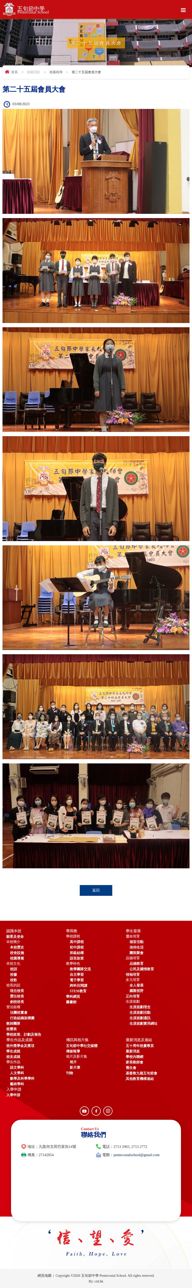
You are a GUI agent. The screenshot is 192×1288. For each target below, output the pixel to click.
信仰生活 (137, 947)
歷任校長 (17, 996)
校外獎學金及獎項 (20, 1046)
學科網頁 (73, 996)
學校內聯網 (134, 1057)
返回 (96, 890)
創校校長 (17, 1002)
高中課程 (77, 942)
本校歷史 (17, 947)
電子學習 (77, 980)
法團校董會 (19, 1012)
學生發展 (133, 931)
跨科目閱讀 (78, 985)
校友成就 (13, 1057)
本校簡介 (13, 942)
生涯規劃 (133, 1001)
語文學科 (17, 1067)
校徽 (13, 974)
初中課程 (77, 947)
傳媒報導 (73, 1051)
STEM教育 (78, 991)
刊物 (69, 1073)
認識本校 (13, 931)
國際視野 (137, 991)
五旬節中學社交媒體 (82, 1046)
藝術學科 (17, 1084)
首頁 (14, 72)
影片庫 (75, 1067)
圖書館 (71, 1002)
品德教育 (137, 964)
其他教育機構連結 (140, 1079)
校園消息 (33, 72)
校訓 (13, 969)
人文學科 (17, 1073)
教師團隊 (13, 1023)
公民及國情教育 (142, 969)
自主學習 (77, 974)
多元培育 (133, 980)
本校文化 (13, 964)
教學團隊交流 (80, 969)
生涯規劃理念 (140, 1007)
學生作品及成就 (19, 1040)
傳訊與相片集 (77, 1040)
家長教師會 (134, 1062)
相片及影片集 (76, 1056)
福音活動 (137, 942)
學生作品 (13, 1062)
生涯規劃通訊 (140, 1018)
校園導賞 (17, 958)
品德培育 (133, 958)
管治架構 (13, 1007)
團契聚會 (137, 953)
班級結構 (77, 953)
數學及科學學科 (22, 1078)
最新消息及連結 (139, 1040)
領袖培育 (133, 974)
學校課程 (73, 936)
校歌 (13, 980)
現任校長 (17, 991)
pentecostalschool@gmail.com (137, 1155)
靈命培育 (133, 936)
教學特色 (73, 964)
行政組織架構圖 (22, 1018)
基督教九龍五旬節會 (141, 1073)
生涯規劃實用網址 (144, 1023)
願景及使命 (15, 937)
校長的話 (13, 985)
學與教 (71, 931)
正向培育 (133, 996)
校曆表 (11, 1029)
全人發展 (137, 985)
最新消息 (133, 1051)
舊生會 (131, 1068)
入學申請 (13, 1089)
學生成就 (13, 1051)
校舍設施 (17, 953)
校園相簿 (56, 72)
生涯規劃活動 (140, 1012)
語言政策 (77, 958)
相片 (73, 1062)
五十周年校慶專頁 (140, 1046)
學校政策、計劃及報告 (23, 1034)
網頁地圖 (45, 1276)
